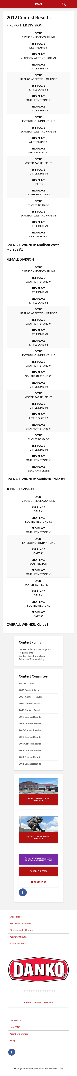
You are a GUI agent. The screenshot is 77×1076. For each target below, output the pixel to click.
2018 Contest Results (30, 723)
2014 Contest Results (30, 750)
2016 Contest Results (30, 737)
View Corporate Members (39, 1002)
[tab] (22, 991)
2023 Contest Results (30, 703)
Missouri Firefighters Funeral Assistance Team (38, 859)
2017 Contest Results (30, 730)
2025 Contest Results (30, 690)
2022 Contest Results (30, 710)
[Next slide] (64, 975)
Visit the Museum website (38, 799)
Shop (12, 1040)
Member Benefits (19, 1033)
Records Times (27, 683)
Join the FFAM (38, 871)
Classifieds (16, 916)
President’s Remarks (20, 923)
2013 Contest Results (30, 757)
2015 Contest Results (30, 743)
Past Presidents (18, 943)
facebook (23, 892)
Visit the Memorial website (38, 837)
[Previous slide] (12, 975)
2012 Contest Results (30, 763)
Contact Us (38, 882)
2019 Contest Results (30, 716)
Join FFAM (15, 1027)
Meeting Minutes (19, 936)
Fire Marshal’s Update (21, 930)
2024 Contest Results (30, 696)
